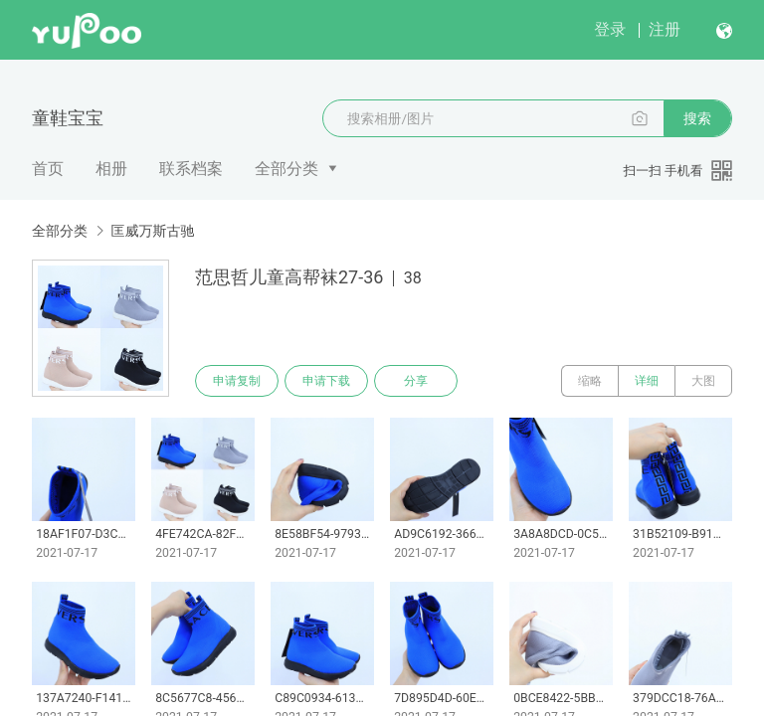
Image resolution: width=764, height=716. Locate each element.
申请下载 (326, 381)
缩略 (590, 381)
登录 (610, 29)
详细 (647, 381)
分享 (416, 381)
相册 (111, 168)
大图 (703, 381)
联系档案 (191, 168)
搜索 (697, 118)
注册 (664, 29)
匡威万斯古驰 (152, 231)
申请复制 (237, 381)
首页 (48, 168)
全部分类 (286, 168)
